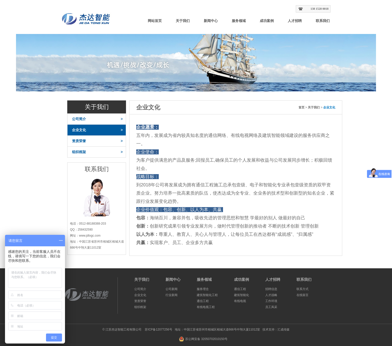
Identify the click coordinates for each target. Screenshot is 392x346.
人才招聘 (295, 21)
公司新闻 (172, 289)
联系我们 (323, 21)
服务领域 (239, 21)
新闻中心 (211, 21)
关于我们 (183, 21)
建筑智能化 (241, 295)
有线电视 (240, 301)
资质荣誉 (97, 141)
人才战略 (271, 295)
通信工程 (203, 301)
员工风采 (271, 307)
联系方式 (302, 289)
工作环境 (271, 301)
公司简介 (97, 119)
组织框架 (97, 152)
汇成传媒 (284, 329)
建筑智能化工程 (207, 295)
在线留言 (302, 295)
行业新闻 (172, 295)
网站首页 (155, 21)
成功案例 (267, 21)
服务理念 (203, 289)
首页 (301, 107)
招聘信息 (271, 289)
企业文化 (97, 130)
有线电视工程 (206, 307)
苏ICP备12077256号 (158, 329)
